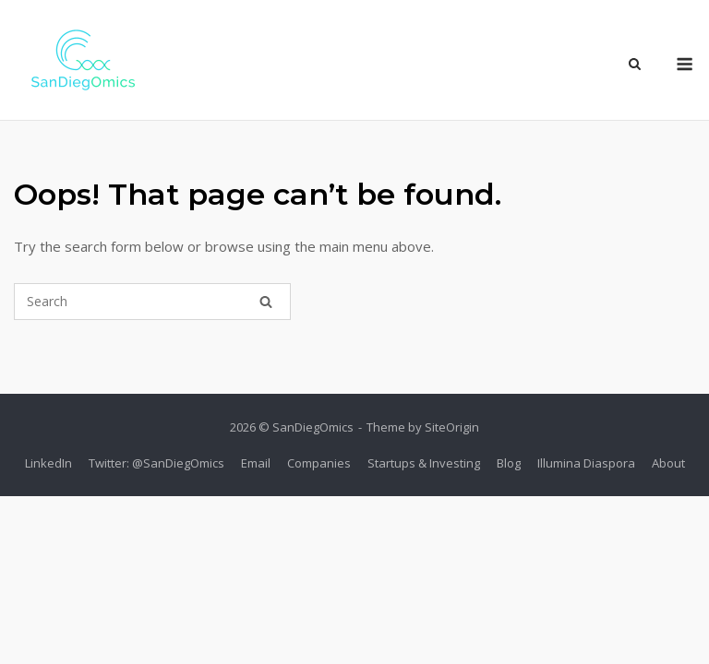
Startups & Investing (423, 463)
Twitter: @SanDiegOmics (156, 463)
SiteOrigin (452, 427)
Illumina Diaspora (586, 463)
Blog (509, 463)
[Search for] (152, 301)
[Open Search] (635, 65)
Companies (319, 463)
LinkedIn (48, 463)
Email (255, 463)
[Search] (266, 301)
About (668, 463)
